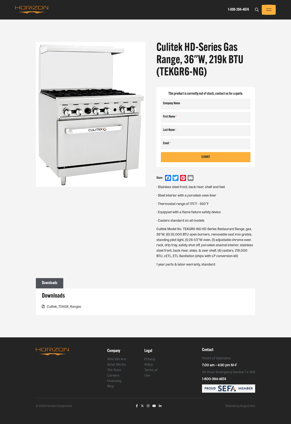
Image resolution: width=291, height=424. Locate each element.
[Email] (205, 144)
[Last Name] (205, 130)
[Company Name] (205, 104)
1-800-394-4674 (238, 10)
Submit (205, 157)
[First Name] (205, 117)
